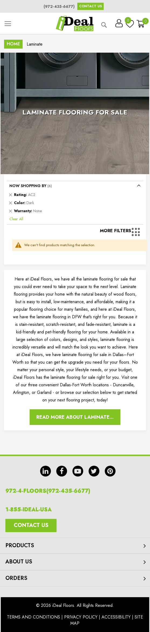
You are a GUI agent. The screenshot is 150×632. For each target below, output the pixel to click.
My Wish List (128, 21)
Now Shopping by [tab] (27, 185)
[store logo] (74, 23)
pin (110, 471)
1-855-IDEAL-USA (28, 509)
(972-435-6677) (59, 6)
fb (61, 471)
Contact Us (90, 6)
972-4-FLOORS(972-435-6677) (47, 491)
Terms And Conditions (33, 617)
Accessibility (116, 617)
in (45, 471)
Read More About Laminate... (75, 417)
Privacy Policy (80, 617)
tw (94, 471)
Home (13, 44)
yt (77, 471)
